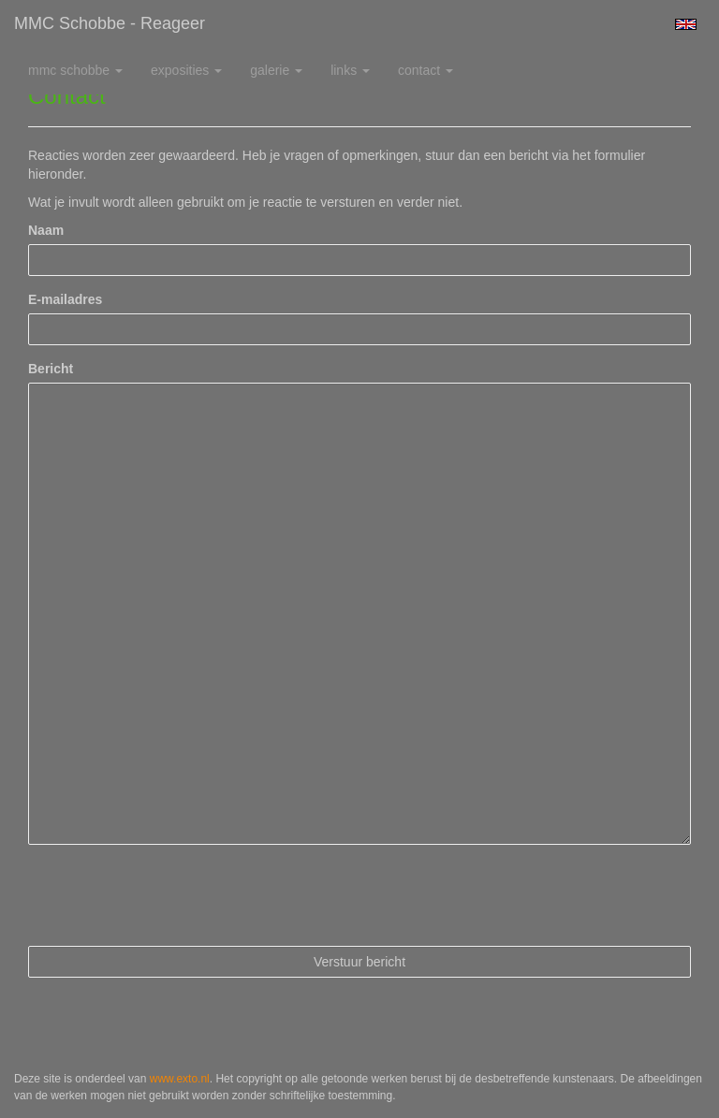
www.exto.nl (180, 1078)
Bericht (50, 368)
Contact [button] (425, 70)
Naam (46, 230)
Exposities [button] (186, 70)
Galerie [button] (276, 70)
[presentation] (170, 895)
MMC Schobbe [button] (75, 70)
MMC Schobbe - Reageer (109, 23)
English (686, 24)
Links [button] (350, 70)
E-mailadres (65, 299)
